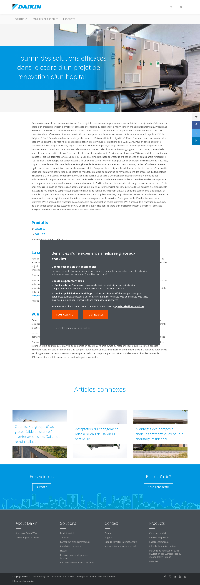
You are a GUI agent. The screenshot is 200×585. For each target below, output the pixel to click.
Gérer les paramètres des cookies (73, 327)
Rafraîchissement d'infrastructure (77, 562)
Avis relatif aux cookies (63, 576)
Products (69, 19)
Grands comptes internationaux (121, 541)
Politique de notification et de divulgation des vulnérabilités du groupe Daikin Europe (165, 553)
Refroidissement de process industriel (74, 557)
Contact (109, 533)
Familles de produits (45, 19)
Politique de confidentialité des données (96, 576)
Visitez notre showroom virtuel (120, 546)
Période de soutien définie (162, 546)
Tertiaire (64, 537)
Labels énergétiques (159, 541)
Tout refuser (95, 314)
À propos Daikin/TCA (26, 533)
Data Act (153, 561)
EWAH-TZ (40, 234)
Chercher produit (157, 533)
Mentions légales (41, 576)
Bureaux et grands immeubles (75, 541)
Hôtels (63, 550)
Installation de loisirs (70, 546)
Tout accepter (65, 314)
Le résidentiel (67, 533)
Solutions (21, 19)
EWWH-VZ (40, 228)
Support (109, 537)
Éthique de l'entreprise (23, 581)
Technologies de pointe (27, 537)
